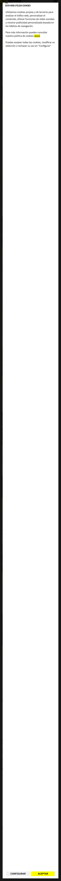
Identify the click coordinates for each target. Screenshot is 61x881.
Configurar (18, 873)
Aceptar (43, 873)
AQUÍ (37, 35)
